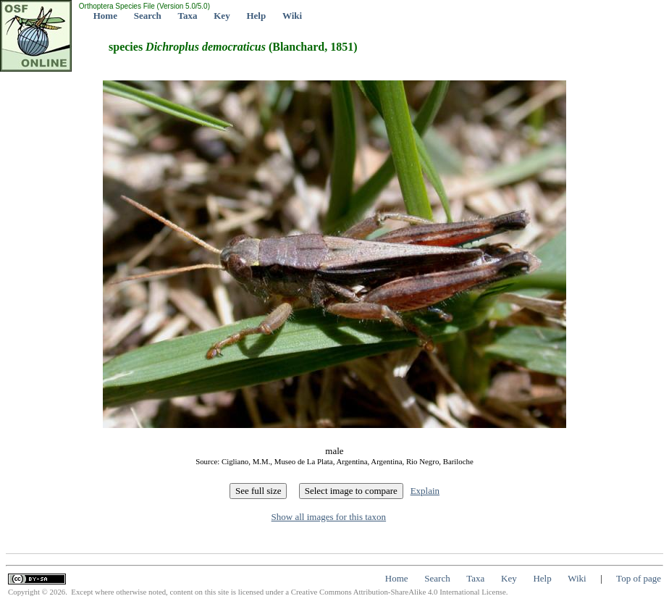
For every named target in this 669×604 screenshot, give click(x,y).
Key (222, 15)
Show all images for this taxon (329, 516)
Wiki (292, 15)
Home (105, 15)
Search (147, 15)
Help (256, 15)
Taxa (188, 15)
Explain (425, 490)
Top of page (638, 578)
